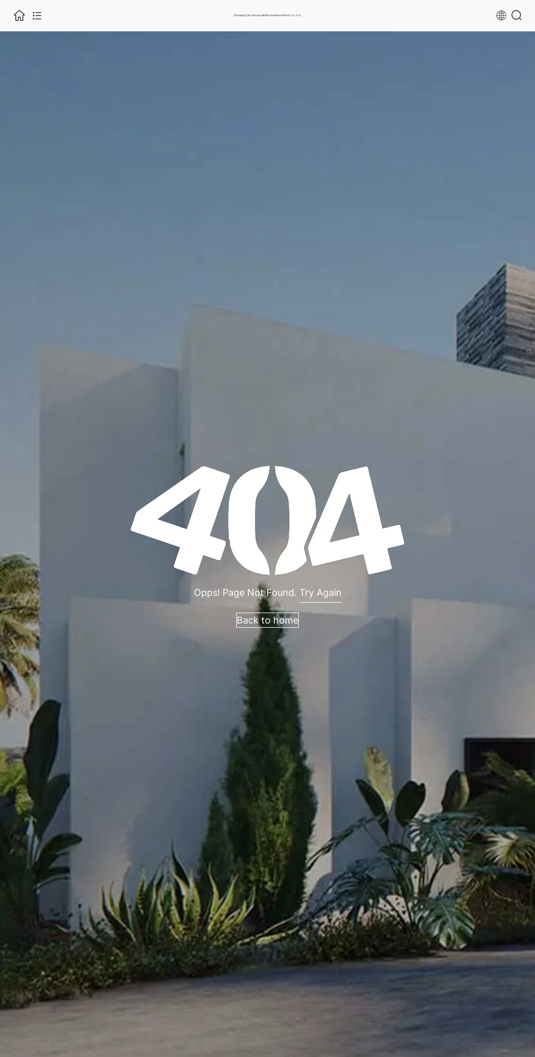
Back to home (267, 620)
